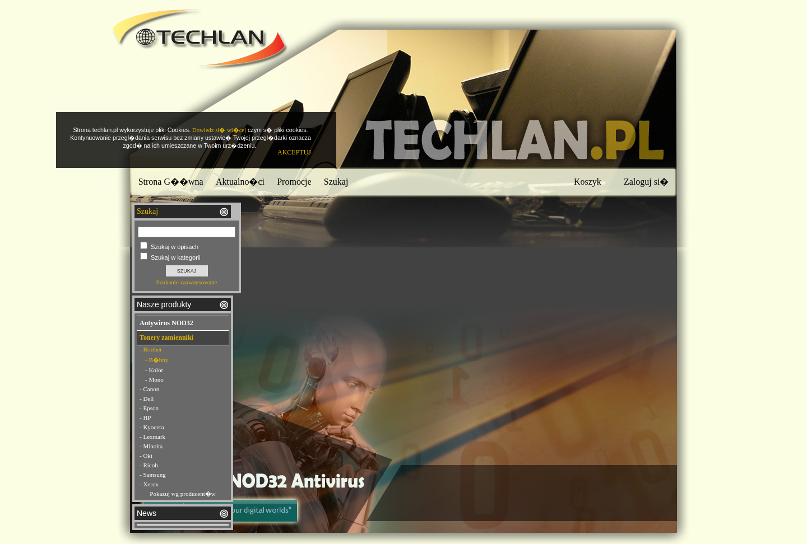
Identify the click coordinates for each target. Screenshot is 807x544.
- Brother (151, 349)
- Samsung (153, 474)
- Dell (147, 398)
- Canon (149, 389)
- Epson (149, 408)
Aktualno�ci (240, 181)
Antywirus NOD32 (166, 323)
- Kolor (154, 370)
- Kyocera (152, 427)
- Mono (154, 379)
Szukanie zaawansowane (186, 282)
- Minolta (151, 446)
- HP (145, 417)
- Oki (146, 455)
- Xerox (149, 484)
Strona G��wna (170, 181)
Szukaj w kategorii (176, 257)
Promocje (294, 181)
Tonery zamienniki (166, 337)
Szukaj (336, 181)
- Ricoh (149, 465)
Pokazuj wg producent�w (182, 493)
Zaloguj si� (646, 181)
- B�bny (156, 360)
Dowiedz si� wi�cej (219, 130)
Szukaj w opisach (174, 246)
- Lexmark (152, 436)
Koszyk (587, 181)
